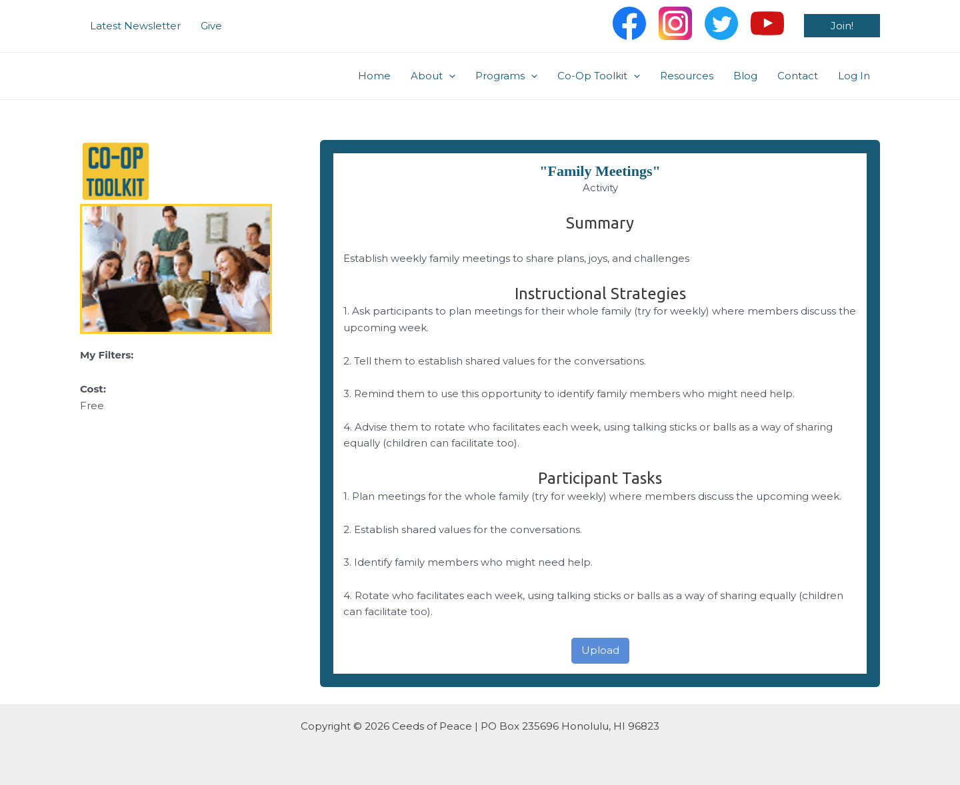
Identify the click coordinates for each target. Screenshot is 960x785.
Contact (797, 75)
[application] (449, 76)
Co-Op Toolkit (598, 76)
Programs (506, 76)
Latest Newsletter (135, 25)
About (433, 76)
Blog (745, 75)
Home (374, 75)
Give (211, 25)
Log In (854, 75)
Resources (686, 75)
